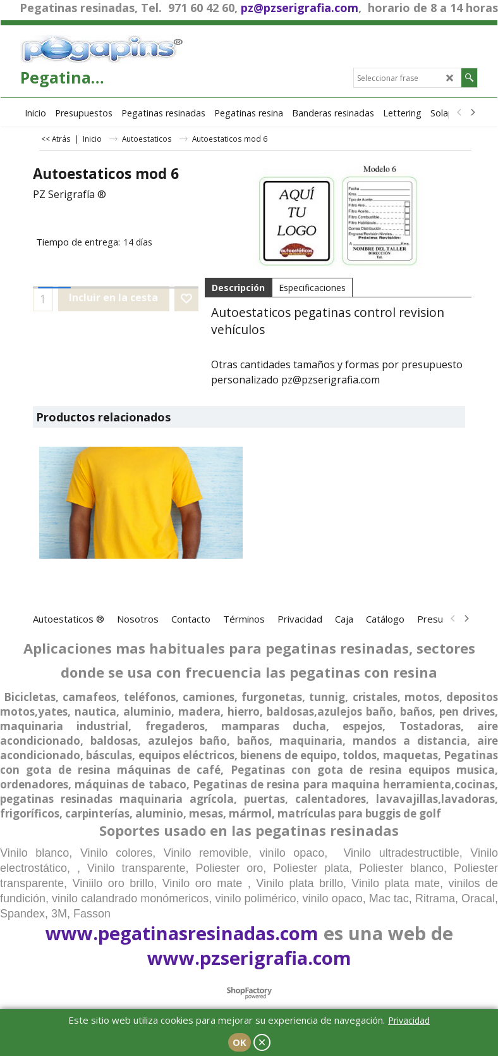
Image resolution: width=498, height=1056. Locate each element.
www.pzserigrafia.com (249, 957)
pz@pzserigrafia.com (299, 7)
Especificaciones (312, 288)
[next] (472, 112)
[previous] (459, 112)
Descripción (238, 288)
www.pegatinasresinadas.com (182, 933)
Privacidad (409, 1020)
